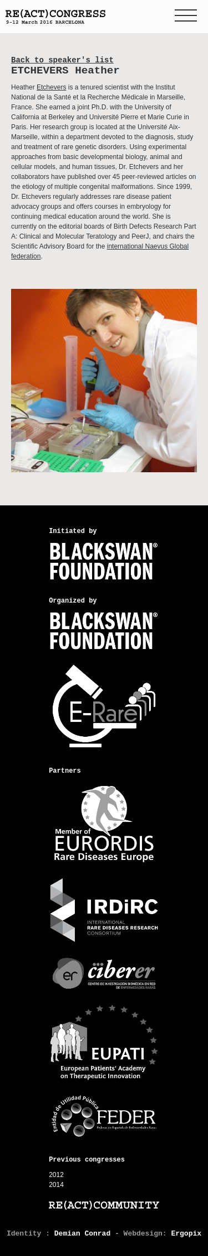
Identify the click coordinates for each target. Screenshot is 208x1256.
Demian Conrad (82, 1233)
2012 (56, 1175)
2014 (56, 1185)
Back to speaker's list (62, 60)
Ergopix (186, 1233)
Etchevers (51, 87)
